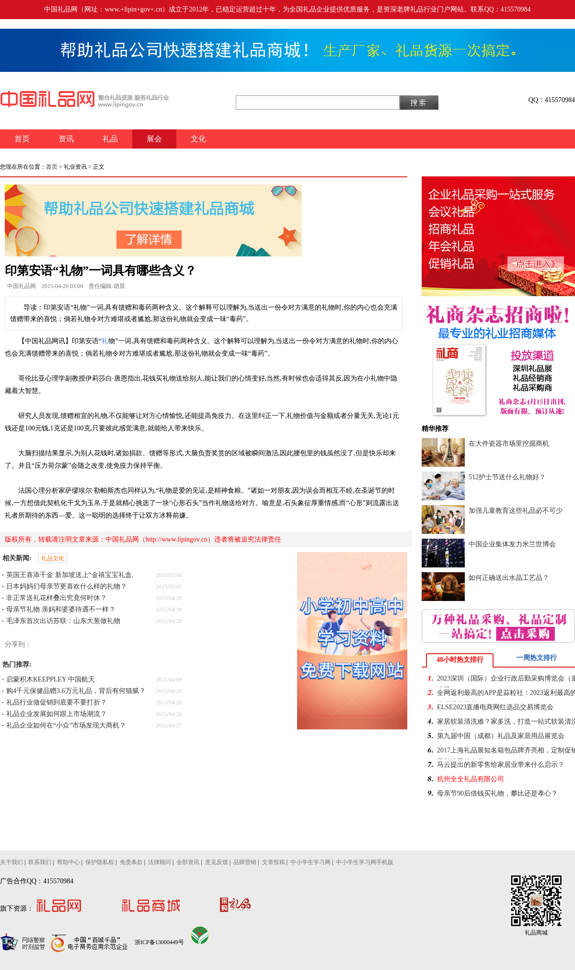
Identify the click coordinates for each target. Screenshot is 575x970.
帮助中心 (68, 862)
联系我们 (39, 862)
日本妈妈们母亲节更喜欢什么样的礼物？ (66, 586)
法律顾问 (159, 862)
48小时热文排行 (460, 659)
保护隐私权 (99, 862)
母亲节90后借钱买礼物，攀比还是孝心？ (497, 793)
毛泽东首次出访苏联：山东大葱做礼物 (63, 620)
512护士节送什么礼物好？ (507, 477)
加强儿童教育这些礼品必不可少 (516, 510)
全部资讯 (187, 862)
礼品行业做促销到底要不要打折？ (56, 702)
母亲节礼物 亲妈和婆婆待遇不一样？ (60, 609)
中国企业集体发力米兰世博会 (512, 544)
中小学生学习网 (310, 862)
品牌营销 (244, 862)
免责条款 (131, 862)
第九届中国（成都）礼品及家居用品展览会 (500, 735)
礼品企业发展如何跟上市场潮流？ (56, 713)
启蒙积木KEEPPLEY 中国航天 (50, 679)
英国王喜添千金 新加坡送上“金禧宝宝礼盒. (69, 574)
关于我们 (11, 862)
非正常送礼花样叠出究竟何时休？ (56, 597)
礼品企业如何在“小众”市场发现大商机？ (66, 725)
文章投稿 (273, 862)
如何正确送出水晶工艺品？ (509, 577)
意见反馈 (216, 862)
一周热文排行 (537, 657)
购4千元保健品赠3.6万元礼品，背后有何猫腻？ (76, 690)
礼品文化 (52, 558)
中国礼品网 (21, 286)
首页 (52, 166)
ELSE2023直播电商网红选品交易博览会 (495, 707)
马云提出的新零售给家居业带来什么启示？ (500, 764)
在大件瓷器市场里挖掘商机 (509, 443)
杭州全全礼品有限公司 (470, 779)
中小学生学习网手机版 (364, 862)
